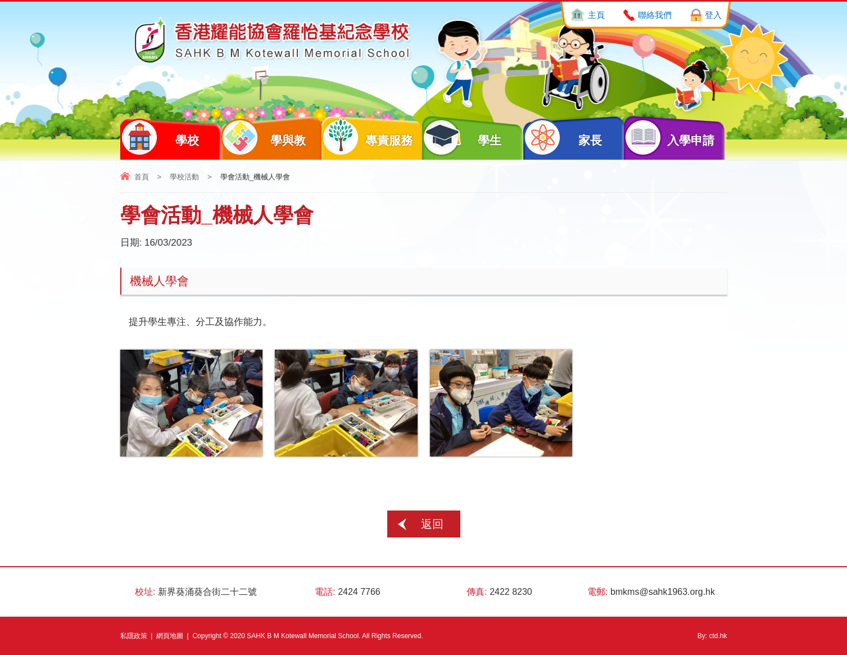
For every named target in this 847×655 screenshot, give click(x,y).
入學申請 (669, 137)
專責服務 (367, 137)
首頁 (141, 177)
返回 (432, 524)
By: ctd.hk (712, 636)
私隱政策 (133, 636)
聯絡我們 (655, 15)
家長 (563, 137)
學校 (160, 137)
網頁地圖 (169, 636)
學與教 (263, 137)
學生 (461, 137)
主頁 (596, 15)
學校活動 (184, 177)
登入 (713, 15)
